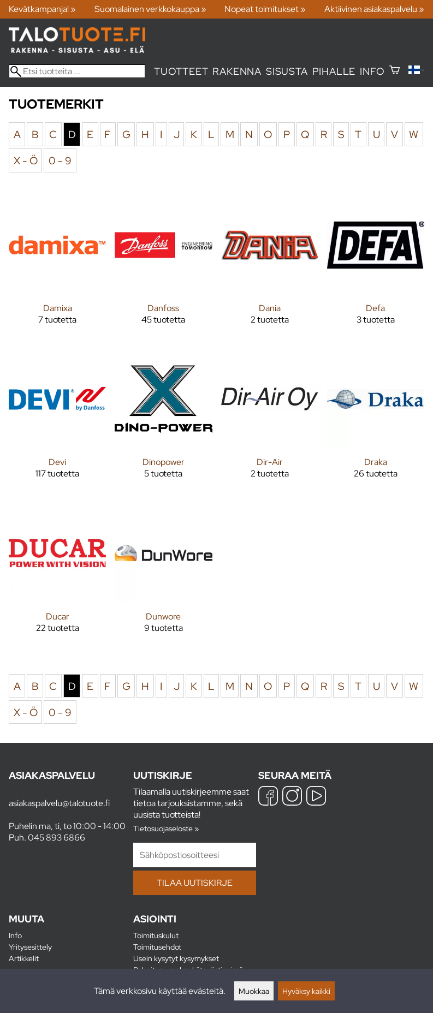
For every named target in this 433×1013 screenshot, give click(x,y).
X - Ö (26, 160)
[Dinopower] (163, 423)
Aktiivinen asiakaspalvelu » (374, 9)
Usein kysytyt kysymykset (176, 958)
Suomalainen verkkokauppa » (150, 9)
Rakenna (237, 71)
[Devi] (57, 423)
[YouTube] (316, 797)
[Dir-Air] (269, 423)
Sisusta (287, 71)
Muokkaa (254, 991)
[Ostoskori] (394, 71)
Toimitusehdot (157, 947)
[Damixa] (57, 269)
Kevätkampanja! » (42, 9)
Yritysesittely (30, 947)
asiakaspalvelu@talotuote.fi (59, 803)
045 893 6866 (56, 837)
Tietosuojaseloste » (166, 828)
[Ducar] (57, 576)
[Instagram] (292, 797)
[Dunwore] (163, 576)
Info (372, 71)
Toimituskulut (156, 935)
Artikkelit (24, 958)
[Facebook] (268, 797)
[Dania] (269, 269)
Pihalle (334, 71)
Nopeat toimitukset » (265, 9)
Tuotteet (181, 71)
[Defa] (375, 269)
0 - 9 (60, 160)
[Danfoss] (163, 269)
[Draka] (375, 423)
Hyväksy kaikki (306, 991)
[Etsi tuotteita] (77, 71)
